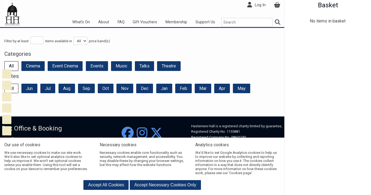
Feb (183, 88)
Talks (144, 66)
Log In (260, 5)
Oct (105, 88)
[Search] (277, 22)
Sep (86, 88)
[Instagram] (142, 133)
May (241, 88)
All (11, 66)
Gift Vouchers (145, 22)
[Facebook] (128, 133)
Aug (66, 88)
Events (96, 66)
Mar (203, 88)
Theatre (169, 66)
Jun (29, 88)
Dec (144, 88)
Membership (176, 22)
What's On (81, 22)
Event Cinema (65, 66)
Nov (125, 88)
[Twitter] (156, 133)
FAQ (121, 22)
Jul (48, 88)
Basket (328, 5)
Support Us (205, 22)
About (103, 22)
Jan (164, 88)
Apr (222, 88)
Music (121, 66)
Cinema (33, 66)
